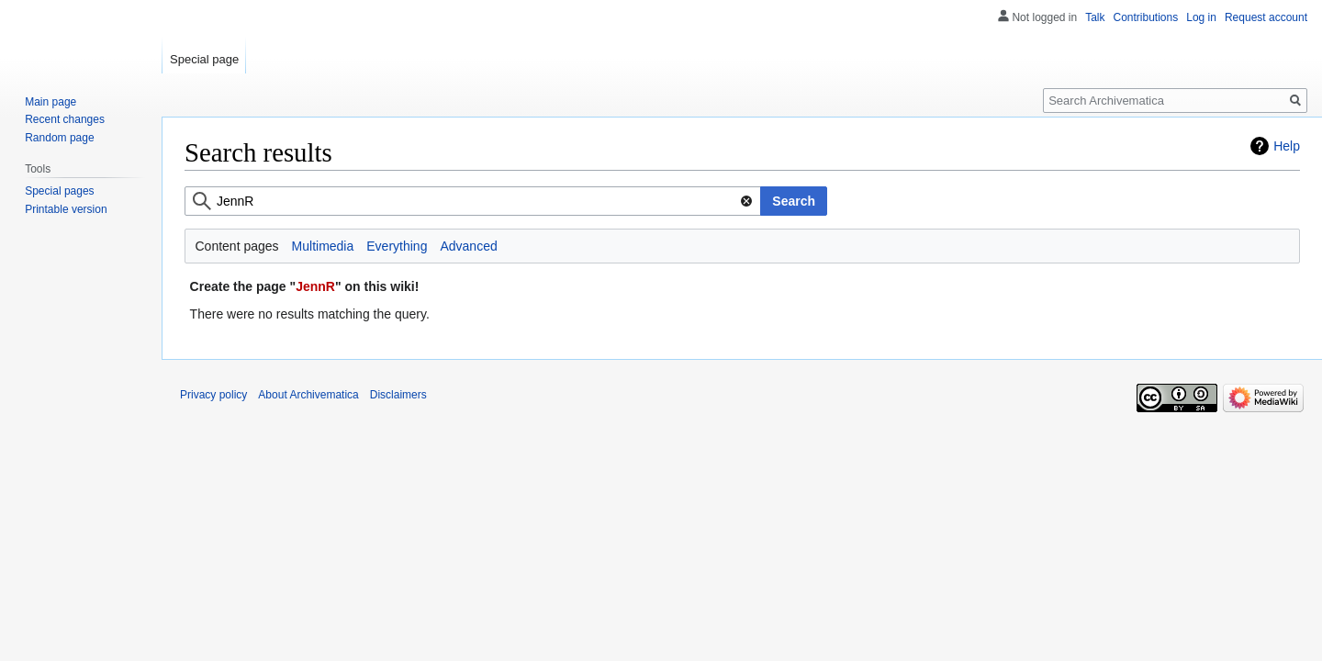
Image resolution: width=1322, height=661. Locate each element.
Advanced (468, 246)
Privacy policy (213, 394)
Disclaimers (398, 394)
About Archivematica (308, 394)
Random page (59, 137)
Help (1286, 146)
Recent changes (65, 119)
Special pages (59, 191)
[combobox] (473, 201)
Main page (50, 101)
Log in (1201, 17)
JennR (315, 286)
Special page (204, 59)
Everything (396, 246)
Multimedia (323, 246)
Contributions (1146, 17)
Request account (1266, 17)
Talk (1094, 17)
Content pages (237, 246)
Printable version (65, 209)
